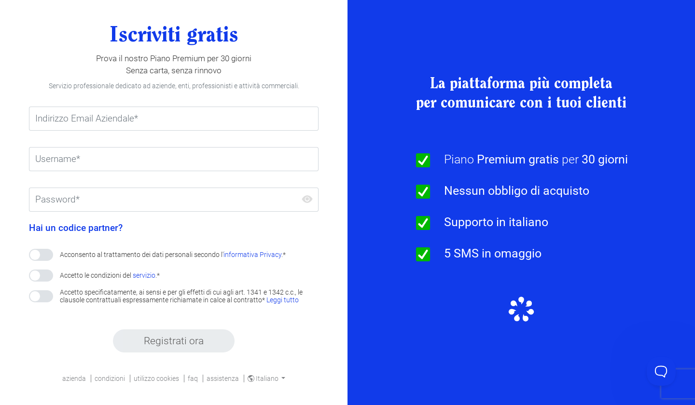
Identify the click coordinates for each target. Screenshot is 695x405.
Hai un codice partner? (76, 228)
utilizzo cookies (156, 378)
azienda (74, 378)
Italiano (264, 378)
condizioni (110, 378)
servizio (144, 275)
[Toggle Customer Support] (661, 371)
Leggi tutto (282, 300)
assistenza (223, 378)
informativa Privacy (252, 254)
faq (193, 378)
